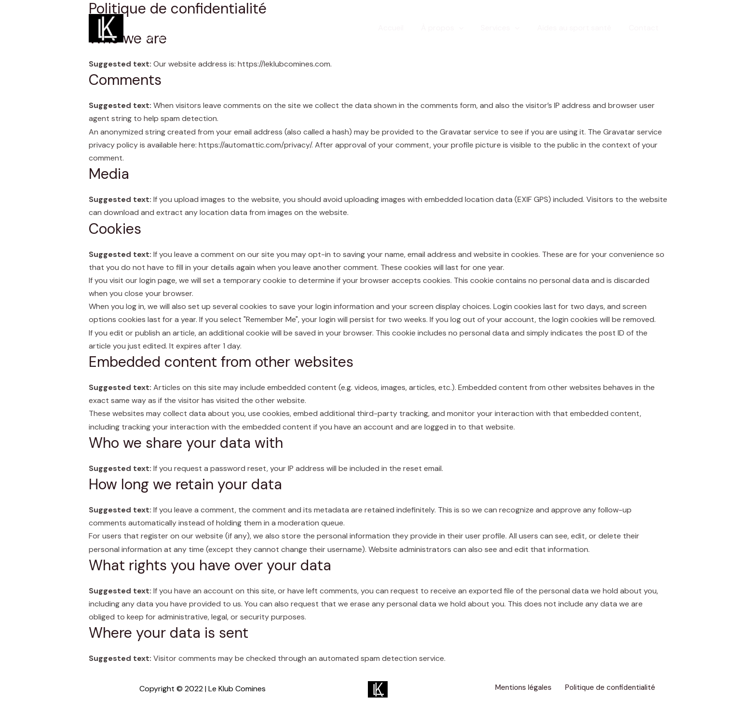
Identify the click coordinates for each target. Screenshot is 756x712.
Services (505, 28)
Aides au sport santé (577, 28)
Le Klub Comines (196, 23)
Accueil (399, 28)
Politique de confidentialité (604, 689)
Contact (645, 28)
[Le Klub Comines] (106, 27)
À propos (449, 28)
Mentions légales (519, 689)
